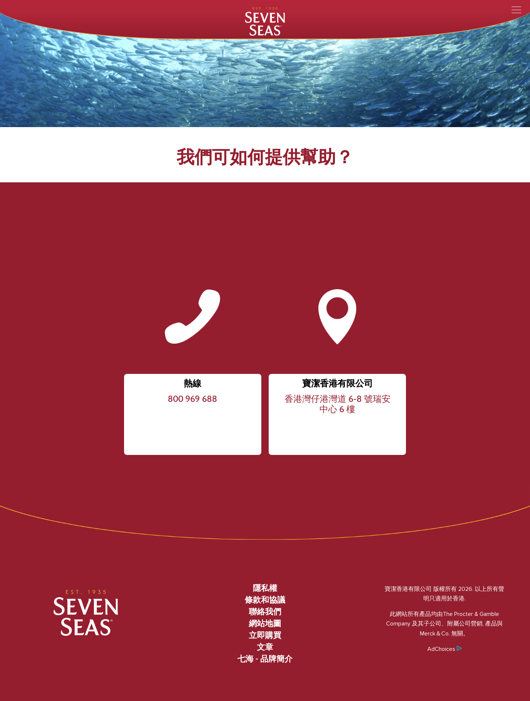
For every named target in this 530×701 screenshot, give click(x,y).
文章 (265, 648)
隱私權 (265, 589)
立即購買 (265, 636)
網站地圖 (265, 624)
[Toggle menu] (516, 10)
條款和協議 (265, 600)
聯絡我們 (265, 612)
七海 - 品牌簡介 (265, 659)
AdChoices (444, 649)
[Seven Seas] (265, 21)
